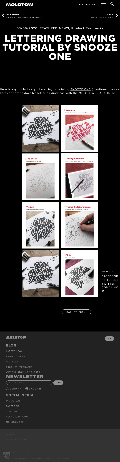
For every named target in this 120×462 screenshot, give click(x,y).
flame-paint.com (17, 416)
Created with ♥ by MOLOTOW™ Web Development (38, 458)
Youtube (11, 411)
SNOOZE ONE (80, 89)
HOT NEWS (12, 361)
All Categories (89, 4)
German (16, 388)
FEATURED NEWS (54, 28)
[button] (7, 455)
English (35, 388)
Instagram (13, 400)
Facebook (12, 406)
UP (109, 338)
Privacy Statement (18, 439)
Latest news (14, 351)
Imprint (11, 434)
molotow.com (15, 422)
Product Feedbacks (87, 28)
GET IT (58, 383)
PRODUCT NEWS (15, 356)
